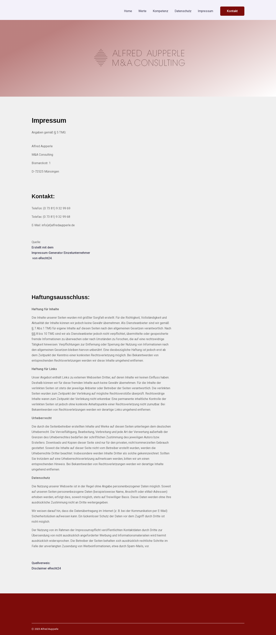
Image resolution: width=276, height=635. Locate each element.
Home (128, 11)
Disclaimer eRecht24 (46, 568)
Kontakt (232, 11)
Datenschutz (183, 11)
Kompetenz (160, 11)
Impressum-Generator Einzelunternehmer (61, 253)
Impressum (205, 11)
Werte (142, 11)
